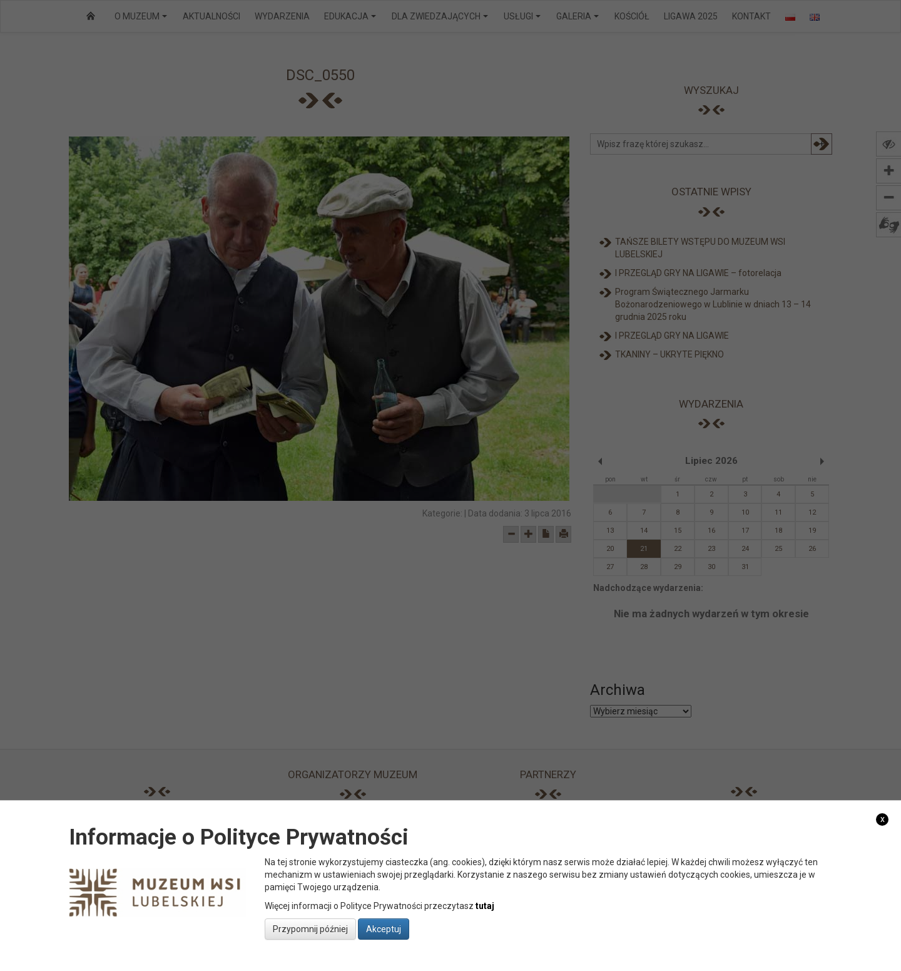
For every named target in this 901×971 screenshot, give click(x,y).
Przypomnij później (310, 929)
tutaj (485, 906)
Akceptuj (383, 929)
